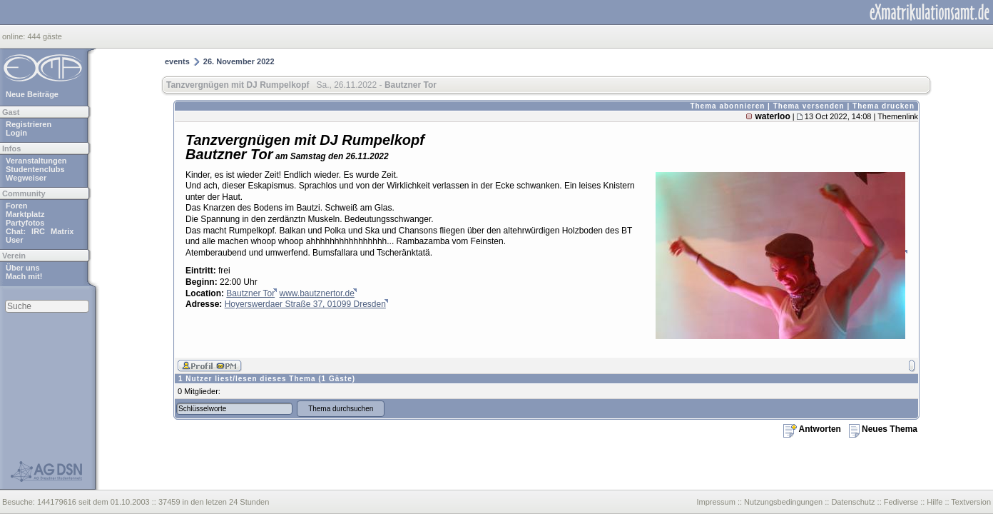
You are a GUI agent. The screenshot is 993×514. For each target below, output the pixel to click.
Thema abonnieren (727, 106)
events (177, 61)
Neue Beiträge (32, 94)
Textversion (971, 502)
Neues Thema (883, 429)
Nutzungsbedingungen (783, 502)
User (14, 240)
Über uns (23, 267)
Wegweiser (26, 177)
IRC (38, 231)
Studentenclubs (35, 169)
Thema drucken (883, 106)
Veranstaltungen (36, 160)
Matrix (62, 231)
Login (16, 132)
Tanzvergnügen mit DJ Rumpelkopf (237, 85)
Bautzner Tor (250, 293)
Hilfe (934, 502)
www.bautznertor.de (317, 293)
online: (14, 36)
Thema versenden (809, 106)
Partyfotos (25, 222)
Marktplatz (25, 214)
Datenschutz (853, 502)
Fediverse (901, 502)
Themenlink (897, 116)
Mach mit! (24, 276)
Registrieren (28, 124)
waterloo (772, 116)
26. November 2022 (239, 61)
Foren (17, 205)
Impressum (715, 502)
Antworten (812, 429)
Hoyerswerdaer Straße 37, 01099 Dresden (305, 304)
